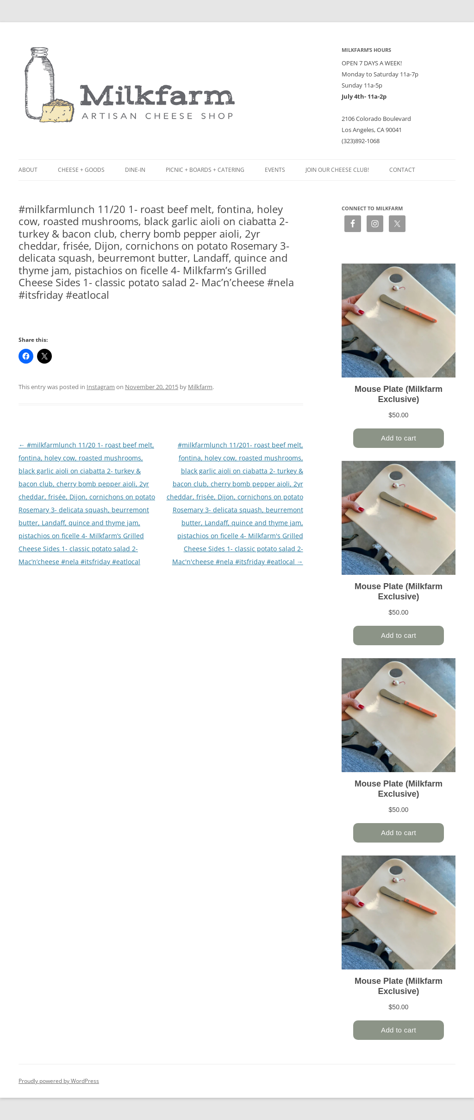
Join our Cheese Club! (337, 170)
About (28, 170)
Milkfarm (200, 387)
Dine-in (135, 170)
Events (275, 170)
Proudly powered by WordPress (59, 1081)
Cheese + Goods (81, 170)
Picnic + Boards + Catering (205, 170)
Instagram (101, 387)
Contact (402, 170)
